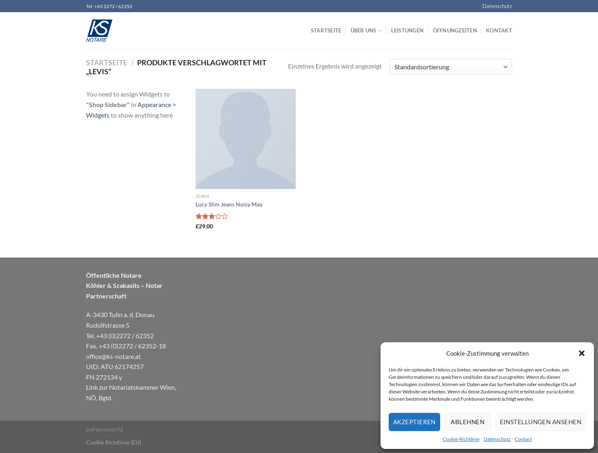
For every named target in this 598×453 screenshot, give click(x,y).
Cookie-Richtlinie (461, 439)
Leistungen (407, 30)
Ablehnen (467, 421)
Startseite (326, 30)
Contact (523, 439)
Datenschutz (497, 439)
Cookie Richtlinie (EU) (113, 442)
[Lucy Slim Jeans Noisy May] (246, 139)
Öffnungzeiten (455, 30)
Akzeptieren (414, 421)
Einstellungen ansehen (540, 421)
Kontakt (499, 30)
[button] (582, 353)
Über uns (366, 30)
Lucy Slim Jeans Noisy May (229, 204)
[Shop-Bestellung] (450, 67)
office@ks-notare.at (113, 356)
